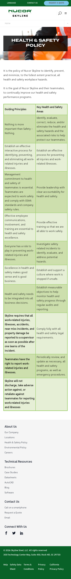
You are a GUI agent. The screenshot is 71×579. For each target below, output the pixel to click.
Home (7, 23)
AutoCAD (9, 482)
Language (11, 3)
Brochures (10, 467)
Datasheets (10, 477)
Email (7, 518)
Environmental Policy (15, 447)
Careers (9, 452)
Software (9, 493)
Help (5, 565)
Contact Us (32, 3)
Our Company (11, 432)
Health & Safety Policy (16, 442)
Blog (7, 487)
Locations (10, 437)
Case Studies (11, 472)
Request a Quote (56, 3)
